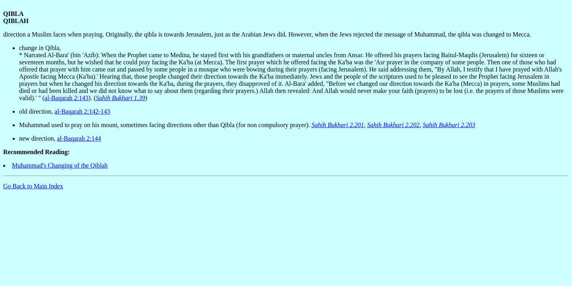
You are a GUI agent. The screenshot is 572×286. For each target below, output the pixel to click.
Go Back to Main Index (33, 186)
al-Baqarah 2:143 (66, 98)
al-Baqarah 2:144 (79, 138)
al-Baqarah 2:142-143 (82, 111)
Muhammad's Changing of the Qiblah (60, 165)
